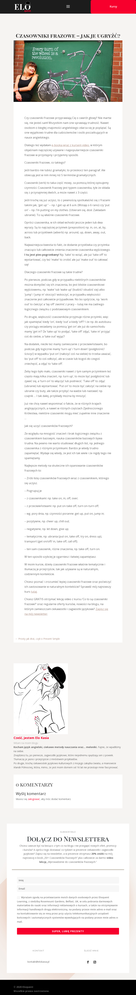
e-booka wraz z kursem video (70, 145)
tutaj (34, 591)
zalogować (34, 799)
